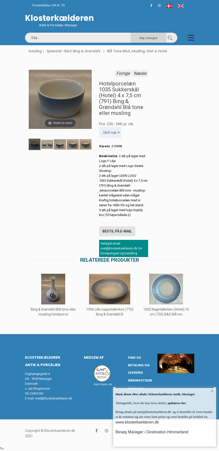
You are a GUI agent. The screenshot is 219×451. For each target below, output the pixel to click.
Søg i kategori (148, 38)
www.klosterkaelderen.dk (137, 422)
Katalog (35, 51)
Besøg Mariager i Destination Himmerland (152, 432)
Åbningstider (140, 380)
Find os (134, 357)
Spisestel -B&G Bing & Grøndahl (73, 51)
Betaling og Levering (139, 369)
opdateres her (176, 403)
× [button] (212, 391)
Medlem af (94, 357)
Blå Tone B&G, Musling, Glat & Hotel (137, 51)
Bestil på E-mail (117, 231)
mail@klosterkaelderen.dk (53, 398)
